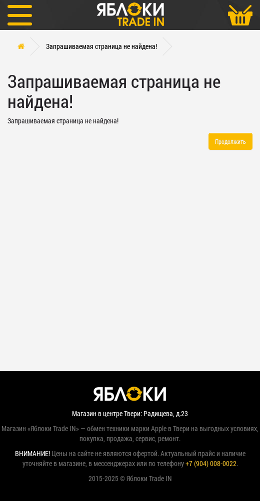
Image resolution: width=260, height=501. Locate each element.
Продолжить (230, 141)
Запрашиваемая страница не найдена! (101, 46)
